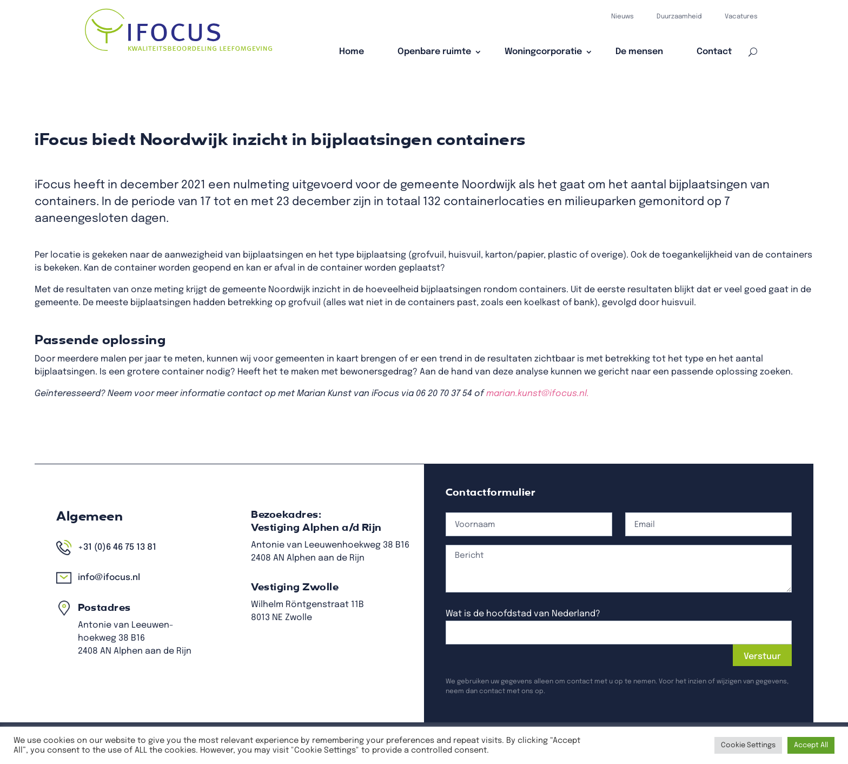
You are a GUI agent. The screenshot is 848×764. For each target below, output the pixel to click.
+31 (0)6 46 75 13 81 (245, 566)
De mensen (639, 52)
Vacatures (741, 17)
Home (351, 52)
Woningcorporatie (543, 52)
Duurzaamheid (679, 17)
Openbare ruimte (434, 52)
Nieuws (622, 17)
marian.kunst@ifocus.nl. (526, 383)
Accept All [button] (811, 745)
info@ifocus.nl (240, 584)
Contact (714, 52)
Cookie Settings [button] (748, 745)
